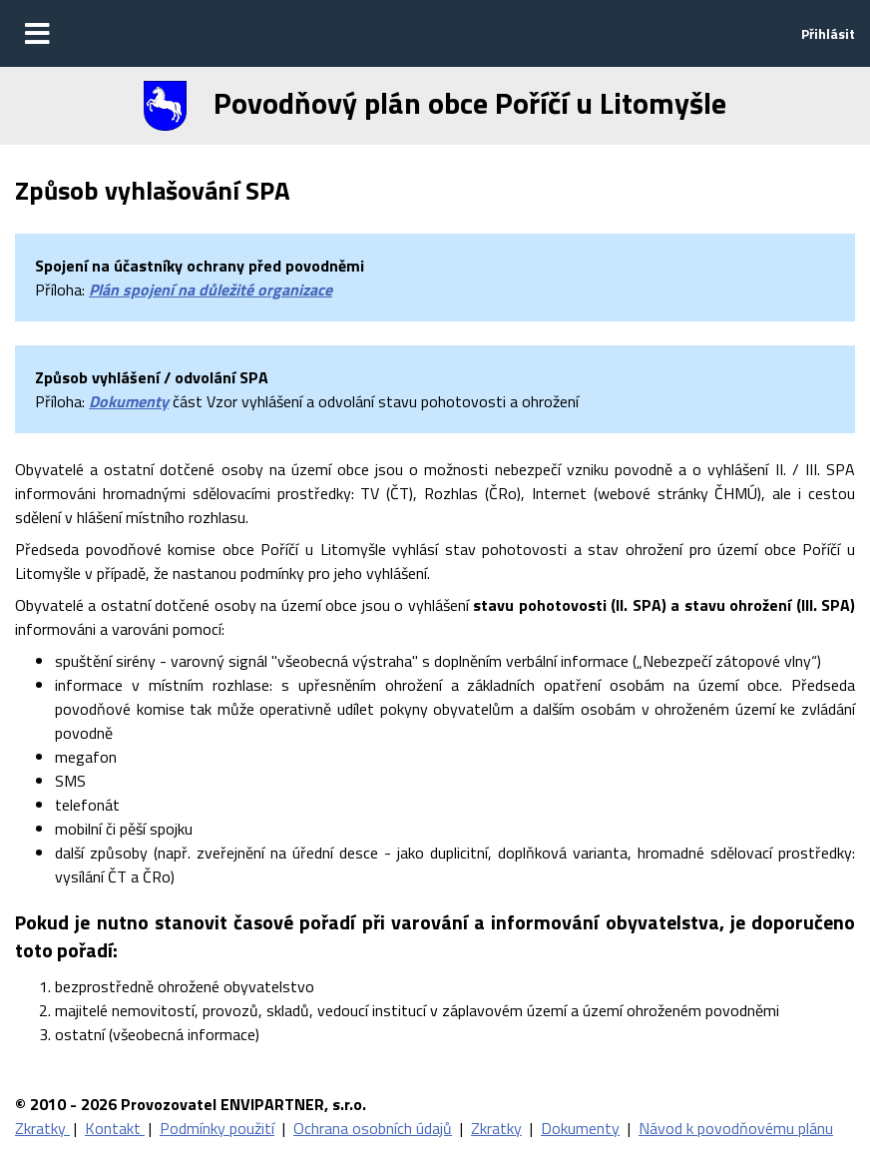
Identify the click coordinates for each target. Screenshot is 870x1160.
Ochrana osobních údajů (372, 1128)
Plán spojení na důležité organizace (210, 289)
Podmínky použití (217, 1128)
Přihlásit (828, 33)
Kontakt (115, 1128)
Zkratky (42, 1128)
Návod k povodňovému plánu (736, 1128)
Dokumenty (129, 401)
